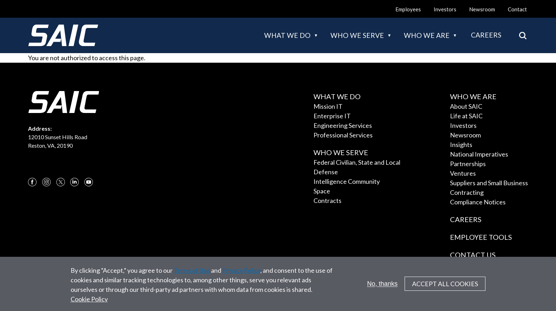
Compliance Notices (478, 202)
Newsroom (482, 9)
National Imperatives (479, 154)
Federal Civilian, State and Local (356, 162)
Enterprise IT (332, 116)
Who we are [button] (427, 35)
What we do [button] (287, 35)
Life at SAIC (466, 116)
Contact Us (473, 254)
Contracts (327, 200)
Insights (461, 144)
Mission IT (328, 106)
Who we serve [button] (357, 35)
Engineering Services (342, 125)
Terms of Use (192, 274)
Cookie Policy (89, 303)
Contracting (467, 192)
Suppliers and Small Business (489, 183)
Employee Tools (481, 237)
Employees (408, 9)
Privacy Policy (241, 274)
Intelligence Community (346, 181)
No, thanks (382, 288)
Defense (325, 172)
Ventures (463, 173)
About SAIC (466, 106)
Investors (445, 9)
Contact (517, 9)
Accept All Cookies (445, 288)
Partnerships (468, 164)
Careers (486, 35)
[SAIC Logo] (63, 35)
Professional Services (343, 135)
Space (321, 191)
